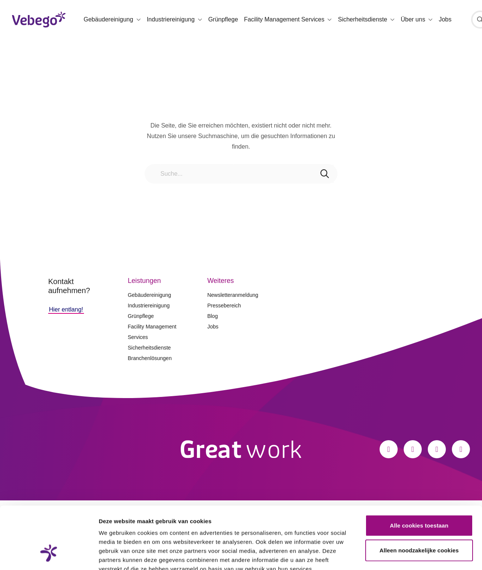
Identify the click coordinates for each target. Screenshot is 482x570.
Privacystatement (123, 524)
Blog (212, 316)
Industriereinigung (148, 305)
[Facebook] (389, 449)
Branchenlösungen (150, 358)
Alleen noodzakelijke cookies (419, 497)
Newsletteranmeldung (232, 295)
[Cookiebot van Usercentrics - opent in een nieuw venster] (49, 555)
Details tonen (407, 555)
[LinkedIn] (437, 449)
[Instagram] (413, 449)
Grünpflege (223, 19)
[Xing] (461, 449)
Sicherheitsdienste (149, 348)
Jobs (445, 19)
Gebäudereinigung (149, 295)
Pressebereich (224, 305)
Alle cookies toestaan (419, 472)
